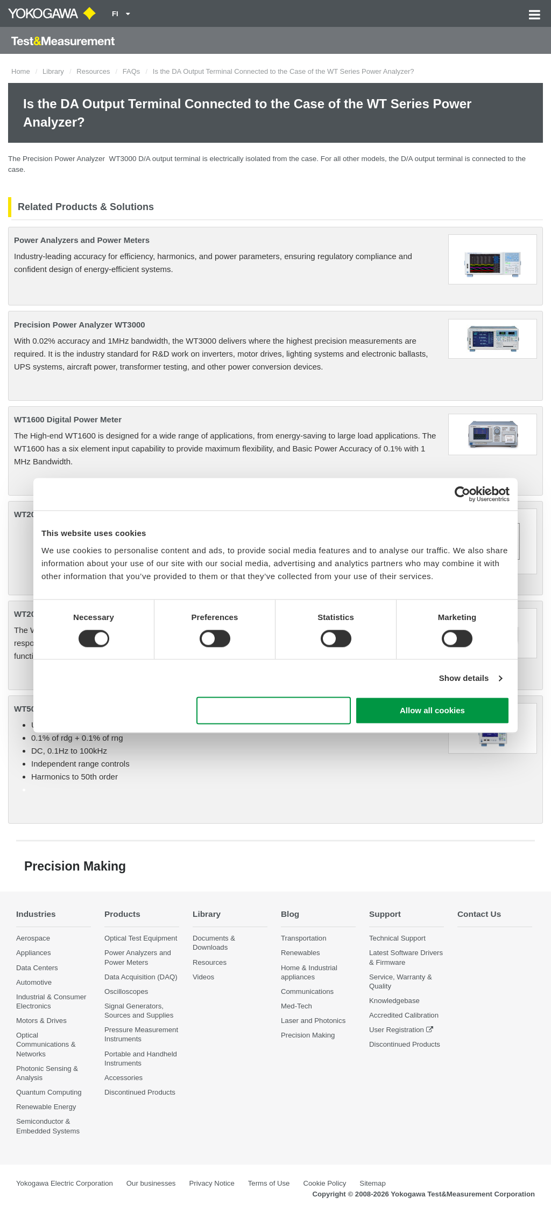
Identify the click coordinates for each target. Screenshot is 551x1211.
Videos (203, 977)
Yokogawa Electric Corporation (64, 1183)
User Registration (396, 1030)
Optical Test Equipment (140, 938)
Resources (93, 71)
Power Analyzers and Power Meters (82, 240)
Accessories (123, 1078)
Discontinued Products (139, 1092)
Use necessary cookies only (274, 710)
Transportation (304, 938)
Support (385, 913)
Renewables (300, 953)
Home (20, 71)
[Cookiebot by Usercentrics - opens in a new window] (462, 494)
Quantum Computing (49, 1092)
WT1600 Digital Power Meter (68, 419)
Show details (464, 678)
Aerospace (33, 938)
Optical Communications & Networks (46, 1044)
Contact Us (479, 913)
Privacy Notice (211, 1183)
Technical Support (397, 938)
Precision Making (308, 1035)
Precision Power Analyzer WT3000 (79, 324)
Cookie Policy (324, 1183)
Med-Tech (296, 1006)
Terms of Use (269, 1183)
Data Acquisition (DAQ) (141, 977)
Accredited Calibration (404, 1015)
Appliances (33, 953)
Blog (290, 913)
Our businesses (151, 1183)
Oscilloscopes (126, 991)
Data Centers (37, 968)
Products (122, 913)
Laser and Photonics (313, 1021)
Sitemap (372, 1183)
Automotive (34, 982)
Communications (307, 991)
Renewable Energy (46, 1107)
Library (53, 71)
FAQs (131, 71)
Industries (36, 913)
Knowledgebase (394, 1001)
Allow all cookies (432, 710)
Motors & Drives (41, 1021)
